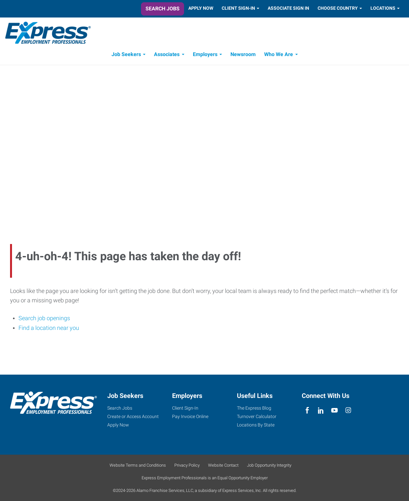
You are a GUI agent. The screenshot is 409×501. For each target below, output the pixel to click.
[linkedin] (320, 410)
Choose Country (338, 8)
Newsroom (243, 54)
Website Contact (223, 465)
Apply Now (200, 8)
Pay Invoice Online (190, 416)
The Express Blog (254, 408)
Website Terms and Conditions (138, 465)
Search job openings (44, 318)
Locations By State (256, 424)
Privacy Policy (187, 465)
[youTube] (334, 410)
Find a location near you (48, 327)
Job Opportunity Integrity (269, 465)
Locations (382, 8)
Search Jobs (163, 9)
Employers (205, 54)
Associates (167, 54)
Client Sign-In (238, 8)
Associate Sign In (288, 8)
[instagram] (348, 410)
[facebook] (307, 410)
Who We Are (278, 54)
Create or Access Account (133, 416)
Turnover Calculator (256, 416)
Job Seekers (126, 54)
